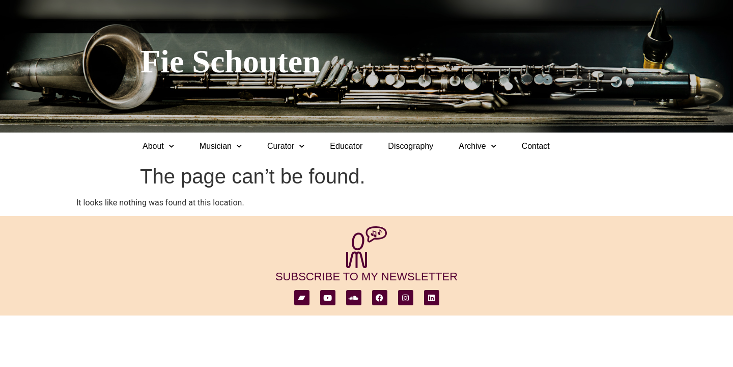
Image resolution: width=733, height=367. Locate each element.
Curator (285, 146)
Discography (410, 146)
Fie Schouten (230, 61)
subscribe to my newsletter (366, 276)
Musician (221, 146)
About (158, 146)
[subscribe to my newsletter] (366, 247)
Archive (477, 146)
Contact (536, 146)
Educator (346, 146)
